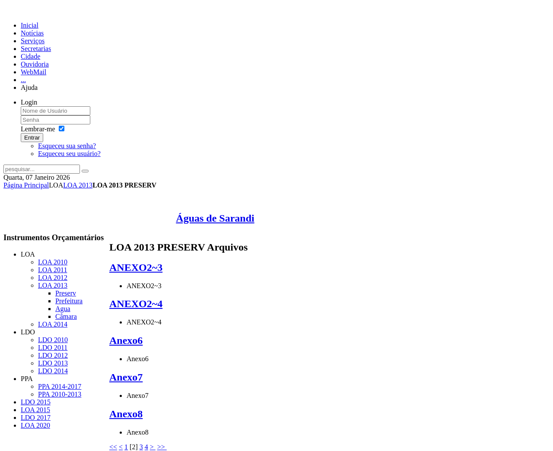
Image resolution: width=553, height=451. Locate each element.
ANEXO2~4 (135, 303)
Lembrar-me (38, 129)
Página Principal (26, 185)
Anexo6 (126, 340)
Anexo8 (126, 413)
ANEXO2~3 (135, 267)
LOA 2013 (77, 185)
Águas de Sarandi (215, 218)
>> (162, 447)
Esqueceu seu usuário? (69, 153)
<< (113, 447)
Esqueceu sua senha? (67, 145)
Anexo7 (126, 377)
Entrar (32, 137)
